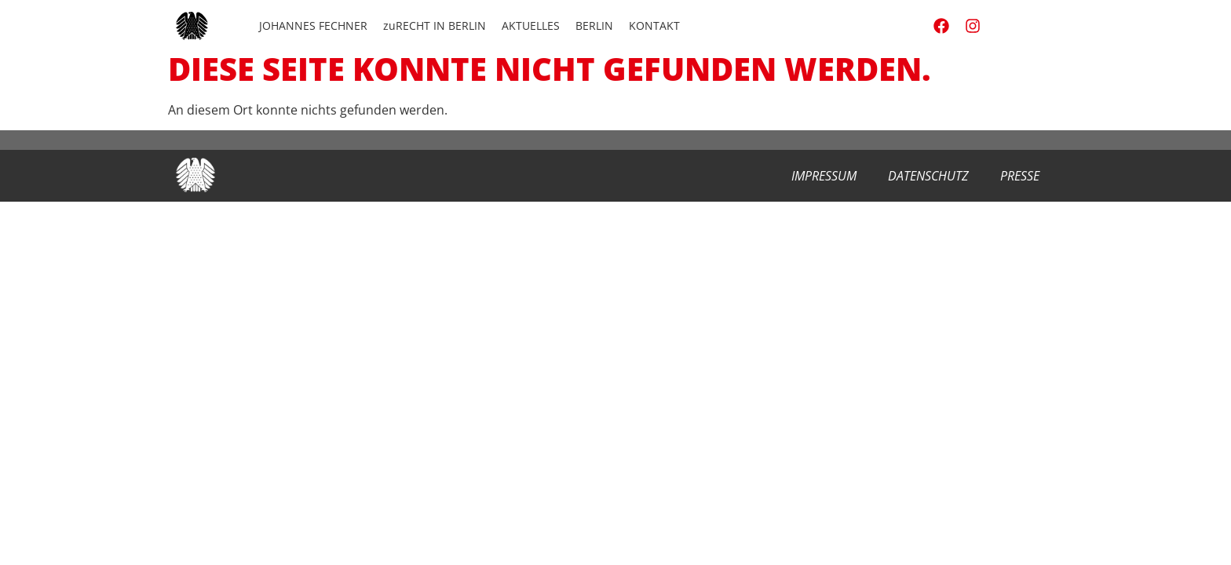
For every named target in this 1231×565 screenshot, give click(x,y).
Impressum (824, 175)
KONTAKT (654, 25)
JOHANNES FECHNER (313, 25)
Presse (1019, 175)
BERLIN (594, 25)
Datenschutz (928, 175)
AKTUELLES (531, 25)
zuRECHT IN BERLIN (434, 25)
